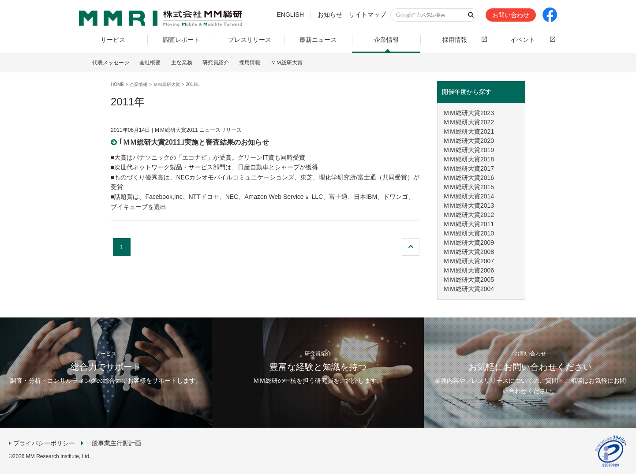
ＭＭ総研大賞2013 (468, 205)
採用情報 (249, 63)
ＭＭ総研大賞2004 (468, 288)
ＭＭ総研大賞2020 (468, 140)
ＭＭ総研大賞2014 (468, 196)
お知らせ (330, 14)
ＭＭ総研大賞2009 (468, 242)
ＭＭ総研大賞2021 (468, 131)
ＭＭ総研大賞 (287, 63)
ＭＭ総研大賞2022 (468, 122)
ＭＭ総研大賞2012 (468, 214)
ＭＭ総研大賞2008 (468, 251)
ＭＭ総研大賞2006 (468, 270)
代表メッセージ (110, 63)
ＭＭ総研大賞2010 (468, 233)
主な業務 (181, 63)
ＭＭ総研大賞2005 (468, 279)
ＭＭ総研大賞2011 (468, 224)
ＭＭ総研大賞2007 (468, 261)
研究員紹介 (215, 63)
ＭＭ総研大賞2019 (468, 149)
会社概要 (150, 63)
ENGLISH (290, 14)
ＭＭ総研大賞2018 (468, 159)
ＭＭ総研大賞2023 (468, 112)
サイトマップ (367, 14)
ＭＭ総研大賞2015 (468, 186)
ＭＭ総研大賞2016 (468, 177)
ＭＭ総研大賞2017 (468, 168)
